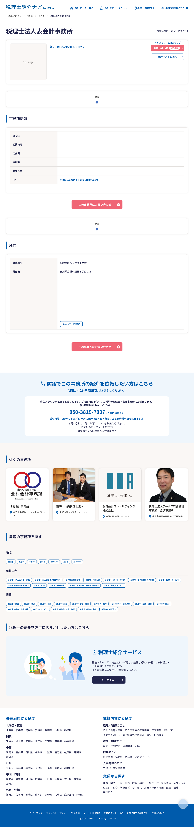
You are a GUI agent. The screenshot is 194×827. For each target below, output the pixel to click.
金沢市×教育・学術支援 (18, 609)
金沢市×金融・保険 (143, 603)
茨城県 (9, 741)
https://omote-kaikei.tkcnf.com (79, 180)
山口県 (48, 779)
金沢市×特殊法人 (108, 609)
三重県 (48, 768)
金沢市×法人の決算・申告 (19, 580)
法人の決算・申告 (112, 730)
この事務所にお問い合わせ (95, 205)
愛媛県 (77, 779)
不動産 (150, 783)
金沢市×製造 (29, 603)
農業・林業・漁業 (154, 787)
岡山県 (29, 779)
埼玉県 (38, 741)
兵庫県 (29, 768)
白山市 (65, 561)
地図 (97, 97)
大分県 (48, 794)
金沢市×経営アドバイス (114, 585)
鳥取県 (9, 779)
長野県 (58, 752)
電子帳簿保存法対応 (133, 734)
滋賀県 (58, 768)
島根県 (19, 779)
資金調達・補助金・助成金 (117, 757)
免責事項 (75, 812)
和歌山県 (69, 768)
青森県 (19, 730)
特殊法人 (108, 792)
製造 (112, 783)
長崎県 (29, 794)
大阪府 (9, 768)
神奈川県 (69, 741)
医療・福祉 (172, 787)
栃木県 (19, 741)
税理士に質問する (144, 8)
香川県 (68, 779)
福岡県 (9, 794)
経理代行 (168, 730)
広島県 (38, 779)
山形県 (58, 730)
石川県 (30, 16)
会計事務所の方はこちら (173, 8)
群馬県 (29, 741)
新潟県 (9, 752)
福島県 (68, 730)
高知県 (9, 783)
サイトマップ (36, 812)
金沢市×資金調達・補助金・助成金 (84, 585)
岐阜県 (68, 752)
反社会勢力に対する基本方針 (134, 812)
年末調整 (156, 730)
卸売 (127, 783)
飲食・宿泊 (138, 783)
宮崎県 (58, 794)
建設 (105, 783)
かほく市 (54, 561)
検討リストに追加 (167, 57)
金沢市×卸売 (61, 603)
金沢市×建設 (13, 603)
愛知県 (9, 757)
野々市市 (77, 561)
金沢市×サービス (40, 609)
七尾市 (21, 561)
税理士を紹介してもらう (113, 8)
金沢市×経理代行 (92, 580)
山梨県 (48, 752)
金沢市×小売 (45, 603)
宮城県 (38, 730)
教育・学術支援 (121, 787)
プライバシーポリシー (56, 812)
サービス (137, 787)
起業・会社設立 (111, 746)
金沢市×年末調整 (73, 580)
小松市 (32, 561)
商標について (110, 812)
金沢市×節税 (39, 585)
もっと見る (108, 680)
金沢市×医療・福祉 (88, 609)
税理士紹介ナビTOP (81, 8)
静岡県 (77, 752)
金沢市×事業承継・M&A (18, 585)
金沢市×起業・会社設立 (169, 580)
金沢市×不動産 (100, 603)
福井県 (38, 752)
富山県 (19, 752)
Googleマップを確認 (71, 324)
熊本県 (38, 794)
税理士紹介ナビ (14, 16)
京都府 (19, 768)
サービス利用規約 (91, 812)
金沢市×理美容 (163, 603)
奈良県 (38, 768)
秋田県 (48, 730)
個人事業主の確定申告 (137, 730)
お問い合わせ (157, 812)
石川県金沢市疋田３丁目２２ (69, 47)
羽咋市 (42, 561)
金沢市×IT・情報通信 (121, 603)
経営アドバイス (143, 757)
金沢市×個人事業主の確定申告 (47, 580)
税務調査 (159, 734)
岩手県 (29, 730)
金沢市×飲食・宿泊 (80, 603)
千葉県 (48, 741)
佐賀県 (19, 794)
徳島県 (58, 779)
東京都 (58, 741)
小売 (120, 783)
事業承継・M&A (131, 746)
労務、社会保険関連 (114, 768)
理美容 (106, 787)
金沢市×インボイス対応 (115, 580)
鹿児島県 (69, 794)
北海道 (9, 730)
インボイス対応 (111, 734)
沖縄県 (80, 794)
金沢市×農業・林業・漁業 (64, 609)
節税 (149, 734)
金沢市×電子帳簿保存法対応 (142, 580)
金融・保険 (179, 783)
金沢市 (41, 16)
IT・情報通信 (163, 783)
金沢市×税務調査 (57, 585)
